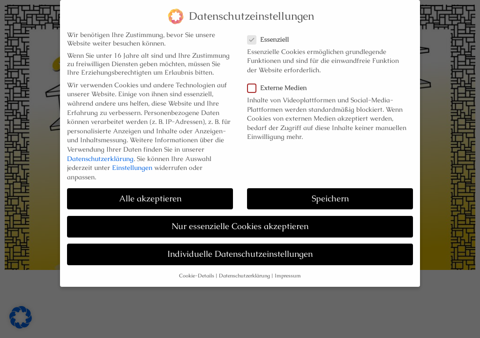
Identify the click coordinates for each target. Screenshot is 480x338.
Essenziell (271, 36)
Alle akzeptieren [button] (150, 195)
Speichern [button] (330, 195)
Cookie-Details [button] (196, 273)
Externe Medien (280, 85)
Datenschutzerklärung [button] (244, 273)
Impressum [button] (288, 273)
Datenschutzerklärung (100, 155)
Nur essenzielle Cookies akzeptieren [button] (240, 223)
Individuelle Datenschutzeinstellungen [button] (240, 251)
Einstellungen (132, 165)
